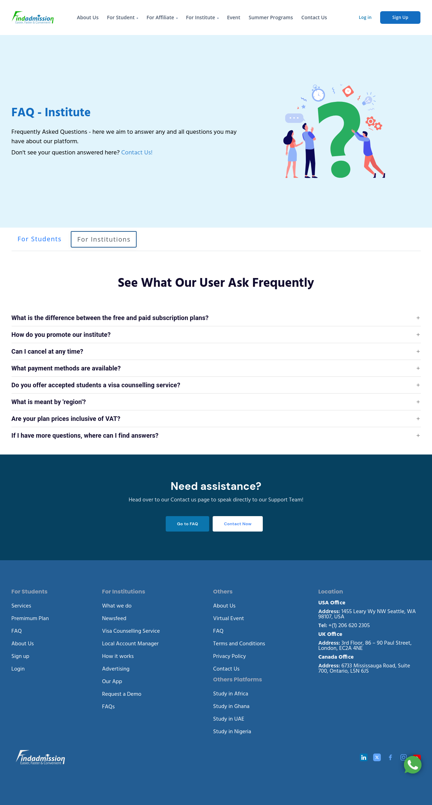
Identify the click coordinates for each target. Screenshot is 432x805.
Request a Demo (121, 693)
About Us (87, 17)
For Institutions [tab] (104, 239)
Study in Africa (230, 693)
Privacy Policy (229, 655)
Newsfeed (114, 617)
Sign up (20, 655)
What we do (116, 605)
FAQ (17, 630)
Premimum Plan (30, 617)
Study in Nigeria (232, 730)
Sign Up (400, 17)
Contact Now (238, 523)
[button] (216, 318)
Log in (365, 17)
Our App (112, 680)
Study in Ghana (231, 705)
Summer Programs (271, 17)
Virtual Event (228, 617)
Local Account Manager (130, 642)
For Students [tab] (40, 239)
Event (233, 17)
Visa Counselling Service (131, 630)
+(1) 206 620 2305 (344, 624)
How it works (118, 655)
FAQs (108, 705)
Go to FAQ (186, 523)
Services (21, 605)
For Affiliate (160, 17)
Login (18, 668)
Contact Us (314, 17)
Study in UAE (228, 718)
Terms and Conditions (239, 642)
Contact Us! (136, 150)
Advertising (115, 668)
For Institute (200, 17)
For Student (121, 17)
